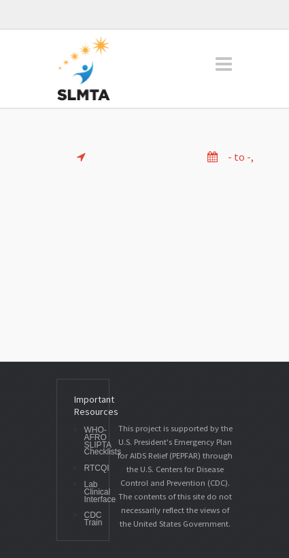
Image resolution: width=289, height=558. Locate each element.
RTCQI (96, 468)
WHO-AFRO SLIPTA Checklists (103, 441)
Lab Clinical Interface (100, 492)
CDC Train (93, 519)
